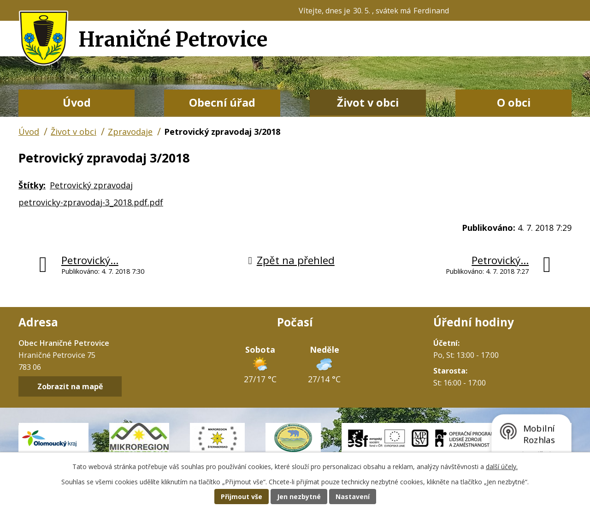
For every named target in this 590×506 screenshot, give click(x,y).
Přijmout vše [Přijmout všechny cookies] (241, 496)
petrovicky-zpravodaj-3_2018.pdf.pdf (90, 202)
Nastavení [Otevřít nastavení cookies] (353, 496)
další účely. (502, 466)
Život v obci (368, 102)
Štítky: (32, 185)
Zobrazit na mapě (70, 386)
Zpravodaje (130, 131)
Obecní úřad (222, 102)
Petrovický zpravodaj (91, 185)
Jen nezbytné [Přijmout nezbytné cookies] (299, 496)
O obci (514, 102)
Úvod (77, 102)
